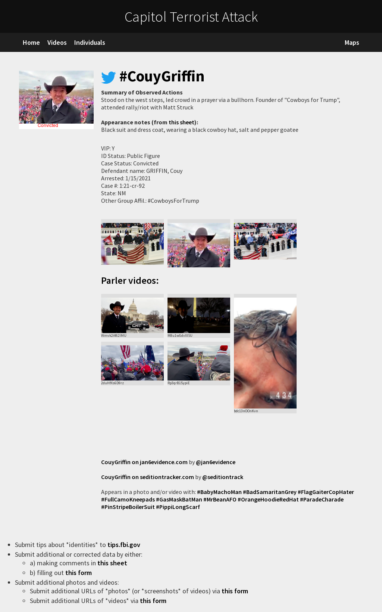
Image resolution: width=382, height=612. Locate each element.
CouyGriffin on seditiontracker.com (147, 477)
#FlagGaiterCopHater (326, 491)
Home (31, 42)
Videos (57, 42)
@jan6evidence (215, 462)
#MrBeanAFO (220, 499)
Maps (352, 42)
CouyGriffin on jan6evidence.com (144, 462)
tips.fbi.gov (124, 544)
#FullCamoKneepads (128, 499)
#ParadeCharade (322, 499)
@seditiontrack (222, 477)
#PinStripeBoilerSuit (128, 506)
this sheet (181, 122)
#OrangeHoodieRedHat (268, 499)
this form (79, 572)
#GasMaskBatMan (179, 499)
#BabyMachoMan (219, 491)
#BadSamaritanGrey (270, 491)
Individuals (89, 42)
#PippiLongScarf (178, 506)
